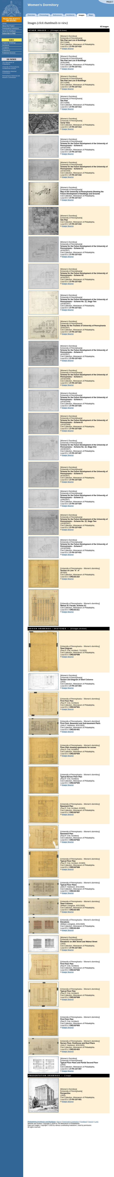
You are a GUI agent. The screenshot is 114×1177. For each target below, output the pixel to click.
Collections (6, 50)
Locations (5, 48)
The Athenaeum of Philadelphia (8, 63)
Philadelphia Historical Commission (9, 72)
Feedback (83, 1122)
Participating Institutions (10, 28)
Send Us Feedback (9, 31)
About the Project (8, 26)
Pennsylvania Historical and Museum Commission (11, 76)
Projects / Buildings (9, 43)
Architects (5, 45)
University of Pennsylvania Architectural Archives (10, 67)
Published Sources (8, 53)
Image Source (68, 49)
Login (96, 1122)
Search (90, 1122)
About (59, 1122)
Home (4, 23)
